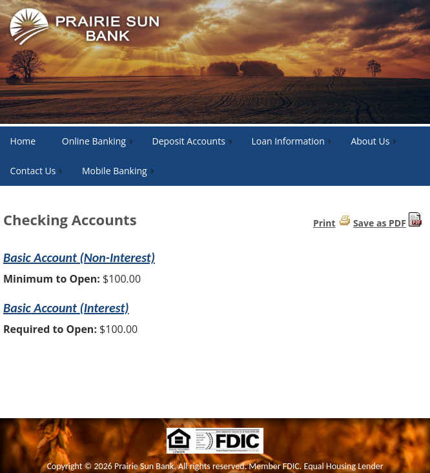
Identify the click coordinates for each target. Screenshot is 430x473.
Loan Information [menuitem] (292, 141)
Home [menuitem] (23, 141)
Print (324, 223)
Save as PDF (379, 223)
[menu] (215, 156)
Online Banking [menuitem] (99, 141)
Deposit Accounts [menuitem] (193, 141)
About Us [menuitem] (375, 141)
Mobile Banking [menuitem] (119, 171)
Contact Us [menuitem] (38, 171)
